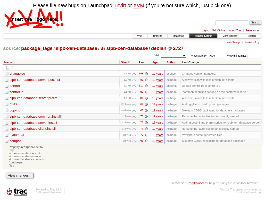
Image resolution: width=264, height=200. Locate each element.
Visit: (157, 55)
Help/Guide (218, 30)
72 (141, 135)
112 (141, 86)
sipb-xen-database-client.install (33, 129)
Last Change (233, 42)
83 (141, 92)
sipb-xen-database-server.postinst (35, 80)
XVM (138, 5)
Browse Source (203, 35)
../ (11, 67)
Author (171, 62)
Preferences (253, 30)
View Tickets (230, 35)
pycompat (17, 135)
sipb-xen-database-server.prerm (33, 98)
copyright (16, 110)
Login (205, 30)
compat (15, 141)
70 (141, 117)
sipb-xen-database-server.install (33, 123)
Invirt (120, 5)
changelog (17, 73)
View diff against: (244, 55)
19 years (157, 73)
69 (141, 104)
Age (155, 62)
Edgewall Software (50, 193)
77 (141, 123)
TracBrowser (195, 183)
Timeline (157, 35)
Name (8, 62)
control (15, 86)
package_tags (37, 48)
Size (124, 62)
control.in (16, 92)
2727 (178, 48)
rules (13, 104)
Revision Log (252, 42)
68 (141, 111)
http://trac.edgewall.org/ (248, 193)
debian (158, 48)
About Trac (235, 30)
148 (141, 74)
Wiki (139, 35)
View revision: (199, 55)
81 (141, 80)
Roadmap (178, 35)
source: (11, 48)
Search (252, 35)
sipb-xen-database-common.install (35, 117)
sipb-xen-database (76, 48)
